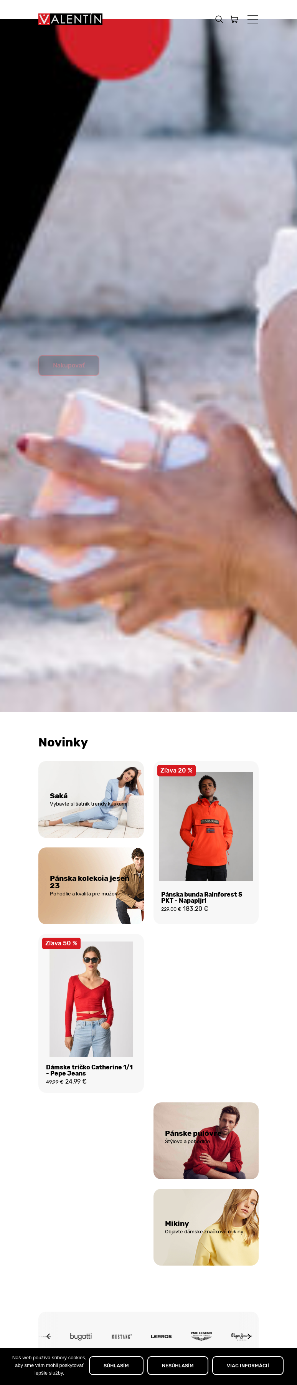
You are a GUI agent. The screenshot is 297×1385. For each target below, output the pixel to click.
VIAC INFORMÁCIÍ (248, 1365)
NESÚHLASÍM (178, 1365)
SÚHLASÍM (116, 1365)
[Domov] (70, 19)
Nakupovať (69, 384)
